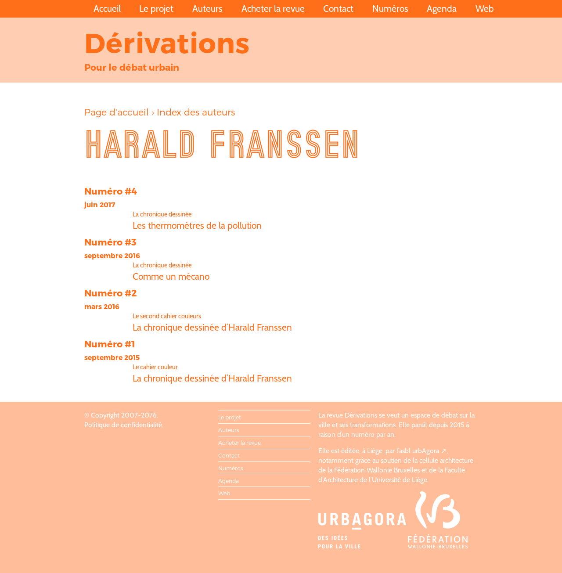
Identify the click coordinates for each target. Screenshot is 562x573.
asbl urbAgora (419, 451)
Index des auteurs (196, 111)
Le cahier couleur (155, 367)
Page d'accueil (116, 111)
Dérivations (167, 41)
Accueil (107, 8)
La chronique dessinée (162, 214)
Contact (338, 8)
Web (485, 8)
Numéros (390, 8)
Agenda (442, 8)
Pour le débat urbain (131, 66)
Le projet (156, 8)
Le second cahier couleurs (167, 316)
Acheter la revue (273, 8)
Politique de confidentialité (123, 425)
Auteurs (207, 8)
